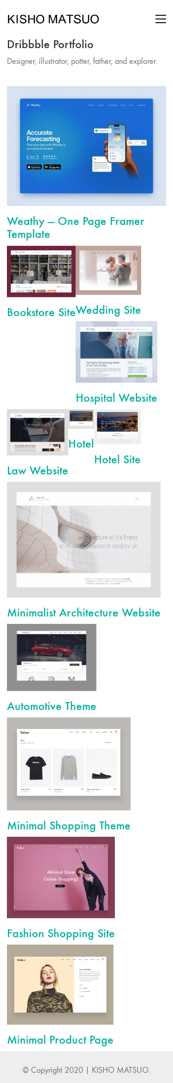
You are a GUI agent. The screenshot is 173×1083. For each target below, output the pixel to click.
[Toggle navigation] (160, 18)
